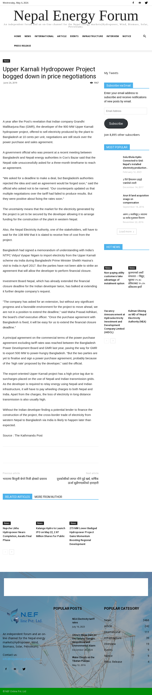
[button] (144, 36)
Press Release (22, 45)
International (44, 36)
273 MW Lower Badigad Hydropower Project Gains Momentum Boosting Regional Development (83, 536)
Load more (126, 231)
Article (61, 36)
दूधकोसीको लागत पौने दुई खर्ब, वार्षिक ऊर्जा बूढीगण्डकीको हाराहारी (78, 481)
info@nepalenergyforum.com (21, 659)
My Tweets (111, 73)
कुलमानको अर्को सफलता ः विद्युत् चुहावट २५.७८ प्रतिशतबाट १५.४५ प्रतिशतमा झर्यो (136, 279)
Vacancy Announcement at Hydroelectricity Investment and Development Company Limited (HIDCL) (114, 321)
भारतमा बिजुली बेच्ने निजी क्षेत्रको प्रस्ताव (25, 479)
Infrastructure (92, 36)
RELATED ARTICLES (17, 496)
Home (17, 36)
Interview (112, 36)
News (28, 36)
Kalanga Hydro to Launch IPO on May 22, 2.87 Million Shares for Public (50, 532)
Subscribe (116, 123)
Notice (127, 36)
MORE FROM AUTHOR (48, 496)
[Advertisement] (50, 109)
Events (74, 36)
